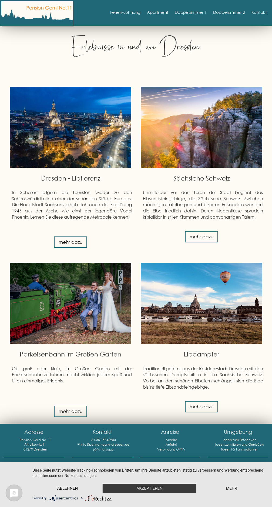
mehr (231, 488)
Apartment (157, 12)
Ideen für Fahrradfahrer (239, 449)
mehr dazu (70, 242)
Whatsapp (105, 449)
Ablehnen (67, 488)
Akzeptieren (149, 488)
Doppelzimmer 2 (229, 12)
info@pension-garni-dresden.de (105, 444)
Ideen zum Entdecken (239, 440)
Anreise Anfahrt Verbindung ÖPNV (171, 444)
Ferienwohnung (125, 12)
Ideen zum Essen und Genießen (239, 444)
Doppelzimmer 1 (191, 12)
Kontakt (259, 12)
